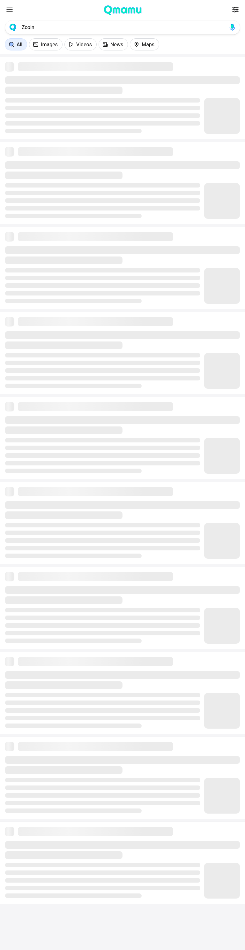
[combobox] (122, 27)
